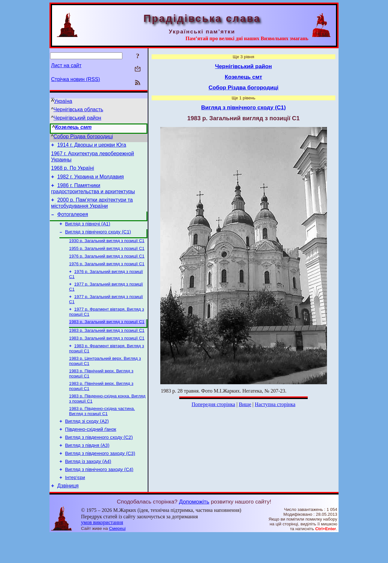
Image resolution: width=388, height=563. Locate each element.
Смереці (117, 556)
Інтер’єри (75, 504)
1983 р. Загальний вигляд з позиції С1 (107, 336)
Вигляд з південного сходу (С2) (99, 459)
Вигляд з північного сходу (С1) (98, 240)
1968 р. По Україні (72, 171)
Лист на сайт (66, 65)
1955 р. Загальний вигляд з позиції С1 (107, 258)
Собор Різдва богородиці (83, 136)
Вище (245, 404)
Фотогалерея (72, 221)
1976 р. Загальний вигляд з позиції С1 (107, 266)
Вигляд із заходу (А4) (88, 486)
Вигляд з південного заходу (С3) (100, 477)
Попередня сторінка (213, 404)
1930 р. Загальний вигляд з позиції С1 (107, 250)
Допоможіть (194, 530)
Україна (63, 101)
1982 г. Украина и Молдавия (90, 180)
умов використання (102, 550)
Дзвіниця (67, 514)
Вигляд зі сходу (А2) (87, 441)
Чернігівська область (78, 109)
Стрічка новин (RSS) (75, 79)
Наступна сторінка (275, 404)
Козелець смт (73, 127)
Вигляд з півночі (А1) (87, 231)
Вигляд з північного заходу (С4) (99, 495)
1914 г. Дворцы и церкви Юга (91, 146)
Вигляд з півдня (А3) (87, 468)
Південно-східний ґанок (90, 450)
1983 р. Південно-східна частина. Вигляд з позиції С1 (102, 431)
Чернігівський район (77, 118)
